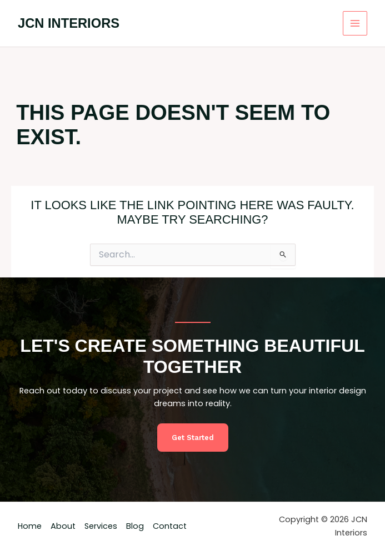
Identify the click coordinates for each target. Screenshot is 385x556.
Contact (170, 526)
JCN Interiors (68, 23)
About (63, 526)
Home (30, 526)
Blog (135, 526)
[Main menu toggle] (355, 23)
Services (100, 526)
